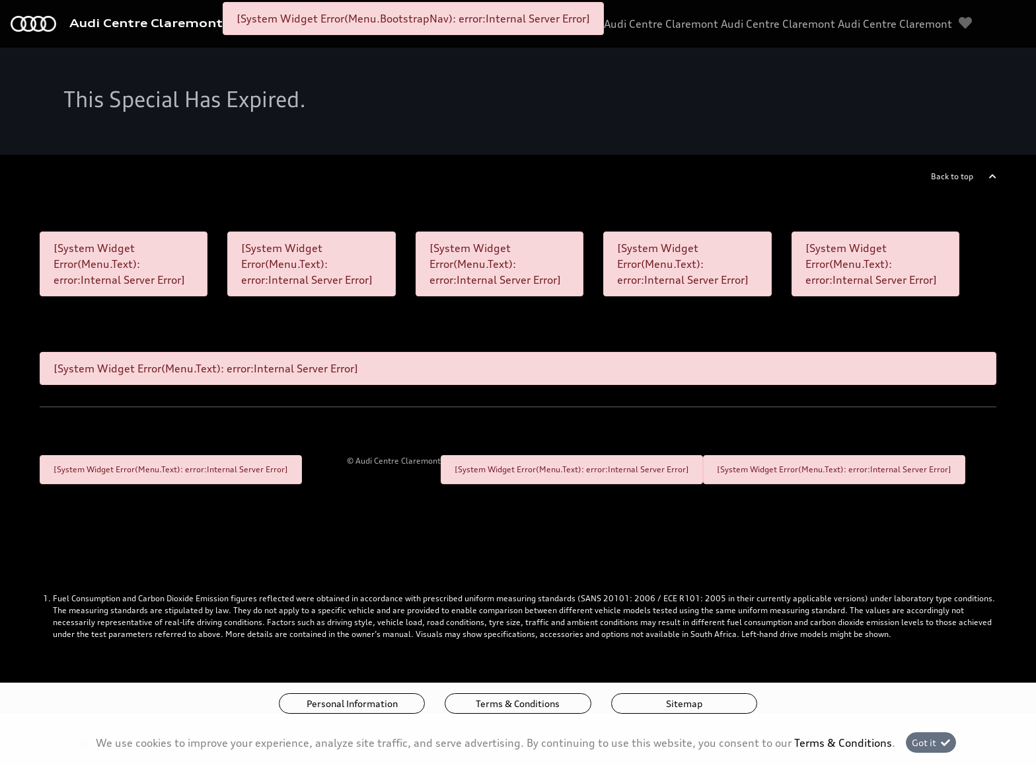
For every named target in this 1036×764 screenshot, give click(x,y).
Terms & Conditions (518, 703)
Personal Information (352, 703)
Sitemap (684, 703)
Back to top (952, 176)
